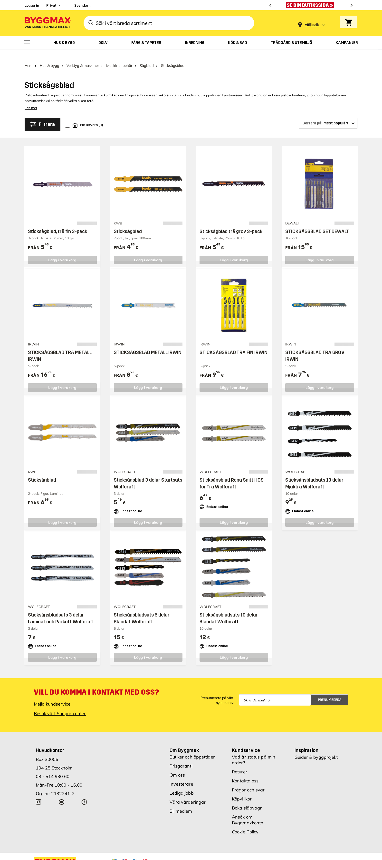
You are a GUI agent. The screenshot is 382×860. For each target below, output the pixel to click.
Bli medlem (181, 802)
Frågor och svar (248, 780)
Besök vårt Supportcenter (60, 704)
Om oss (177, 766)
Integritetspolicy (270, 852)
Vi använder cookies (234, 852)
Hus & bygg (49, 56)
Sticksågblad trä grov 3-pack (231, 222)
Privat (51, 5)
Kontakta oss (245, 771)
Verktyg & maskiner (83, 56)
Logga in (32, 5)
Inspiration (306, 741)
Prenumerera (330, 690)
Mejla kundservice (52, 695)
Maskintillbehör (119, 56)
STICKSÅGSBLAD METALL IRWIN (147, 343)
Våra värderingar (188, 793)
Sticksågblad (128, 222)
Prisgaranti (181, 756)
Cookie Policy (245, 822)
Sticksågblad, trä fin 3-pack (57, 222)
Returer (239, 762)
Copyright (203, 852)
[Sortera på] (328, 114)
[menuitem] (27, 42)
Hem (28, 56)
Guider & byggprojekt (316, 748)
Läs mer (31, 98)
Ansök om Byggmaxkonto (247, 810)
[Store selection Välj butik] (312, 25)
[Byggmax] (47, 23)
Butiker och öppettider (192, 747)
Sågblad (147, 56)
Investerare (181, 775)
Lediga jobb (182, 784)
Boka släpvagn (247, 798)
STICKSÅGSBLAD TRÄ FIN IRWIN (233, 343)
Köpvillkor (242, 789)
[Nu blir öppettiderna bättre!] (311, 5)
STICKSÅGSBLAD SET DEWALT (317, 222)
